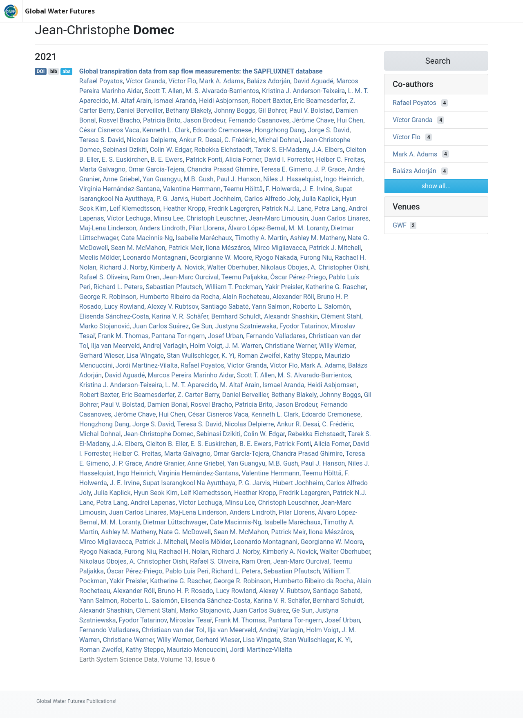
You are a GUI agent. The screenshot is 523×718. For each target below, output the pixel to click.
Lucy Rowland (124, 306)
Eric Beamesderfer (320, 101)
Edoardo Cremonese (222, 130)
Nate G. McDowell (185, 532)
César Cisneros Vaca (109, 130)
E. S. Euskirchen (125, 159)
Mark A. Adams (221, 81)
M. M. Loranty (308, 228)
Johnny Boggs (234, 110)
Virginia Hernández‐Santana (119, 189)
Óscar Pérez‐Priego (298, 277)
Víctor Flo (182, 81)
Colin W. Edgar (171, 150)
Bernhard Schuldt (236, 316)
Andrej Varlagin (165, 346)
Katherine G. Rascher (336, 287)
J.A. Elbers (327, 150)
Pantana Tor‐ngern (178, 336)
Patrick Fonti (204, 159)
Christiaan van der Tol (173, 630)
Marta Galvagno (102, 169)
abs (66, 71)
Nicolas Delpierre (151, 140)
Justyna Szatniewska (246, 326)
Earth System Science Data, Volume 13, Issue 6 (147, 659)
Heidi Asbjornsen (223, 101)
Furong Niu (316, 257)
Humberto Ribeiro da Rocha (179, 297)
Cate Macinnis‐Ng (147, 238)
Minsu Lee (168, 218)
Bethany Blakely (188, 110)
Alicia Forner (243, 159)
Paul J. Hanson (239, 179)
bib (53, 71)
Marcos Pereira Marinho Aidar (191, 375)
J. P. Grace (329, 169)
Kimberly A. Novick (177, 267)
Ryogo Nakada (276, 257)
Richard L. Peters (118, 287)
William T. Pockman (233, 287)
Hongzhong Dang (280, 130)
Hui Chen (350, 120)
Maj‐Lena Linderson (107, 228)
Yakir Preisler (283, 287)
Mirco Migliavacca (279, 248)
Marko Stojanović (104, 326)
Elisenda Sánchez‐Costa (114, 316)
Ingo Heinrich (343, 179)
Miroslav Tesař (191, 620)
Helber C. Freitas (340, 159)
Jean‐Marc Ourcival (191, 277)
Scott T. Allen (164, 91)
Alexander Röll (293, 297)
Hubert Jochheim (216, 199)
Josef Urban (226, 336)
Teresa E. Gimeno (286, 169)
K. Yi (228, 355)
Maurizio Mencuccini (197, 649)
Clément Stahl (341, 316)
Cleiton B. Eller (167, 444)
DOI (41, 71)
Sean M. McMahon (138, 248)
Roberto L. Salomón (321, 306)
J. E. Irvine (317, 189)
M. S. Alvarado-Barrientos (222, 91)
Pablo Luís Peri (186, 571)
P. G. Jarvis (172, 199)
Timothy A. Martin (261, 238)
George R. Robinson (107, 297)
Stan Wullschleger (193, 355)
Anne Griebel (121, 179)
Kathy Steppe (303, 355)
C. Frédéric (239, 140)
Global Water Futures (60, 11)
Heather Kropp (184, 208)
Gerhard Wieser (101, 355)
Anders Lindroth (162, 228)
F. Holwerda (282, 189)
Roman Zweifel (259, 355)
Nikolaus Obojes (284, 267)
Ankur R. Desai (200, 140)
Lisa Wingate (145, 355)
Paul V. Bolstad (311, 110)
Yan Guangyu (162, 179)
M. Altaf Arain (131, 101)
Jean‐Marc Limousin (278, 218)
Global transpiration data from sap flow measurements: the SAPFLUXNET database (201, 71)
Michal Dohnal (278, 140)
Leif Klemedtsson (135, 208)
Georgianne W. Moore (221, 257)
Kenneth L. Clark (166, 130)
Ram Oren (145, 277)
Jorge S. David (328, 130)
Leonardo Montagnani (155, 257)
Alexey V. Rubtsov (173, 306)
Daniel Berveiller (139, 110)
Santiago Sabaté (225, 306)
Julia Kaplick (320, 199)
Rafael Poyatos (101, 81)
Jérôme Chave (313, 120)
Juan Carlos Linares (340, 218)
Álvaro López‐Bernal (257, 228)
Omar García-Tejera (156, 169)
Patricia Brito (162, 120)
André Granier (164, 463)
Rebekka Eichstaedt (222, 150)
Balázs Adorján (269, 81)
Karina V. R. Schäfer (180, 316)
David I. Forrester (288, 159)
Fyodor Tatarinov (303, 326)
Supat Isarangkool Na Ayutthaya (189, 483)
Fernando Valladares (276, 336)
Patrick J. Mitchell (335, 248)
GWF (400, 225)
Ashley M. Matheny (317, 238)
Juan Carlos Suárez (160, 326)
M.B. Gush (198, 179)
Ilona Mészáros (228, 248)
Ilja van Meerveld (115, 346)
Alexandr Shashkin (291, 316)
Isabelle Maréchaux (204, 238)
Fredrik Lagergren (233, 208)
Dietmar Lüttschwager (175, 522)
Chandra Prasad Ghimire (222, 169)
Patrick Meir (185, 248)
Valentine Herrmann (192, 189)
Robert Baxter (271, 101)
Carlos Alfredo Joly (271, 199)
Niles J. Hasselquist (292, 179)
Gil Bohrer (272, 110)
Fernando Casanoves (258, 120)
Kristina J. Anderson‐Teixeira (303, 91)
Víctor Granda (145, 81)
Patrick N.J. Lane (286, 208)
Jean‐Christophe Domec (158, 434)
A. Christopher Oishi (339, 267)
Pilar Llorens (206, 228)
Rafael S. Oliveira (103, 277)
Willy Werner (337, 346)
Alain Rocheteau (246, 297)
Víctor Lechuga (129, 218)
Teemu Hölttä (243, 189)
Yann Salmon (271, 306)
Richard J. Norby (123, 267)
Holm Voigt (206, 346)
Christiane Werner (290, 346)
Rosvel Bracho (119, 120)
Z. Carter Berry (198, 395)
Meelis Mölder (99, 257)
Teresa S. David (101, 140)
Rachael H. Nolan (184, 551)
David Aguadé (313, 81)
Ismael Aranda (175, 101)
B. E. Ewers (167, 159)
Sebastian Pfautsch (173, 287)
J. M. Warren (243, 346)
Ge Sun (202, 326)
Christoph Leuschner (216, 218)
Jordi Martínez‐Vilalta (147, 365)
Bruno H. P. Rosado (185, 591)
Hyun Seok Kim (156, 493)
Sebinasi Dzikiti (125, 150)
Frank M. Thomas (123, 336)
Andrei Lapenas (153, 502)
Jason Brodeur (204, 120)
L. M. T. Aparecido (191, 385)
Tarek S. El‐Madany (281, 150)
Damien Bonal (167, 404)
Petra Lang (330, 208)
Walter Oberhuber (232, 267)
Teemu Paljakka (244, 277)
